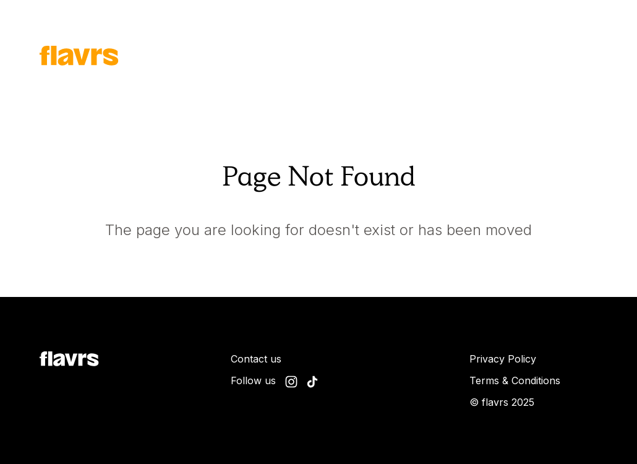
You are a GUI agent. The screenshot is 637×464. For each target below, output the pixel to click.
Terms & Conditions (514, 380)
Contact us (256, 359)
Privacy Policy (502, 359)
